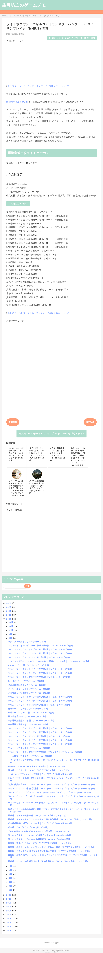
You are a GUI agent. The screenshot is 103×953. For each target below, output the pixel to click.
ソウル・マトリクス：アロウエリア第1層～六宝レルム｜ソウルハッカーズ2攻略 (45, 752)
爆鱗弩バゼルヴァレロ (17, 102)
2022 (9, 619)
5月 (10, 874)
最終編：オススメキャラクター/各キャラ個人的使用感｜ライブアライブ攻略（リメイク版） (50, 819)
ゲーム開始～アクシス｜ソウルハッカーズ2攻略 (30, 756)
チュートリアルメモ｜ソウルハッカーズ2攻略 (29, 748)
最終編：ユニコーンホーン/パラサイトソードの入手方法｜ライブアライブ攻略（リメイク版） (51, 847)
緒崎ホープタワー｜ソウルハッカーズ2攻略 (28, 708)
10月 (11, 630)
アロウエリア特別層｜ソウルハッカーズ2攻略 (29, 693)
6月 (10, 870)
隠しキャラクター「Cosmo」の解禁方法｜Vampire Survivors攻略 (39, 839)
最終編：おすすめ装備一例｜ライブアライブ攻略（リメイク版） (38, 815)
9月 (10, 634)
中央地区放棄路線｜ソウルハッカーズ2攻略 (28, 724)
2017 (9, 911)
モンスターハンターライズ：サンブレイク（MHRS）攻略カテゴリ (51, 433)
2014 (9, 922)
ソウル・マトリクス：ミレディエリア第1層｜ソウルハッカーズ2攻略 (40, 744)
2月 (10, 886)
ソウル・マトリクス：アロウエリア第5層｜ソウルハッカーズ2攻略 (39, 657)
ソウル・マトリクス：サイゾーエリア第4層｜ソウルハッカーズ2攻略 (40, 669)
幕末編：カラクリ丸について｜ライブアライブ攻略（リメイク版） (39, 770)
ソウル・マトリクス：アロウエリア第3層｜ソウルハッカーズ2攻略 (39, 705)
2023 (9, 615)
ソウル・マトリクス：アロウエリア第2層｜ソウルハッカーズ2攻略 (39, 736)
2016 (9, 914)
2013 (9, 926)
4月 (10, 878)
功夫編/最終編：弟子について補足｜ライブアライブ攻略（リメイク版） (41, 823)
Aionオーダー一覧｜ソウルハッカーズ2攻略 (28, 665)
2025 (9, 607)
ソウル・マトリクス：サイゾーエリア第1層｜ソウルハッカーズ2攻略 (40, 740)
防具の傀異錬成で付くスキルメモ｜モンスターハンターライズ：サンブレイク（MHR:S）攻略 (51, 784)
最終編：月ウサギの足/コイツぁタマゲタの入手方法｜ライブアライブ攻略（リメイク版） (49, 851)
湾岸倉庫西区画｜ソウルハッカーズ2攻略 (27, 685)
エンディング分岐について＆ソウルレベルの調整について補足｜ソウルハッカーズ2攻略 (48, 661)
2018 (9, 907)
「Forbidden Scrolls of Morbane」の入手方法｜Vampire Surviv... (39, 831)
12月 (11, 622)
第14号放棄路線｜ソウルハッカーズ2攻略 (27, 716)
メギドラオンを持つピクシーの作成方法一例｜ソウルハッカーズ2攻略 (40, 645)
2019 (9, 903)
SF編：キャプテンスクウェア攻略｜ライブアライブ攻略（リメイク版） (41, 774)
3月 (10, 882)
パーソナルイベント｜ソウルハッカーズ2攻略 (29, 689)
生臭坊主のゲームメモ (24, 5)
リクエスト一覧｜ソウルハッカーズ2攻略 (27, 641)
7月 (10, 866)
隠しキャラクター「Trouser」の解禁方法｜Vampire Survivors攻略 (39, 835)
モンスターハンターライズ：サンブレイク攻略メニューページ (38, 86)
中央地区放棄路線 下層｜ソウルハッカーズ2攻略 (31, 720)
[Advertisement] (51, 62)
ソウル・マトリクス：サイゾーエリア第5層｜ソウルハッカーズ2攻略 (40, 649)
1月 (10, 890)
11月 (11, 626)
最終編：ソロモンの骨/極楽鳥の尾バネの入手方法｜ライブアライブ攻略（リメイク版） (48, 861)
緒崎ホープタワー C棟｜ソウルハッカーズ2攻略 (31, 712)
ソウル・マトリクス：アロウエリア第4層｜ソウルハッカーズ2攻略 (39, 677)
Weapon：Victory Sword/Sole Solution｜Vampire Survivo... (37, 766)
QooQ (56, 952)
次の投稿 (12, 422)
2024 (9, 611)
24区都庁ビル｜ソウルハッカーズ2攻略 (26, 681)
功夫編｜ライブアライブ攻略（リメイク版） (28, 827)
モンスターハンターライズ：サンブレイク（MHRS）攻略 (72, 38)
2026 (9, 603)
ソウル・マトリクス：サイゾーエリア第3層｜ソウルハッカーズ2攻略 (40, 697)
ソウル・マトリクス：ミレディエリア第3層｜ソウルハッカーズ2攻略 (40, 701)
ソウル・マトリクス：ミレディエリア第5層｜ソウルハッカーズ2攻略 (40, 653)
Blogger (55, 943)
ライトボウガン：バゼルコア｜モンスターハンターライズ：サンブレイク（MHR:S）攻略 (49, 792)
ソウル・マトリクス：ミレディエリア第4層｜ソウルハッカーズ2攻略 (40, 673)
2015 (9, 918)
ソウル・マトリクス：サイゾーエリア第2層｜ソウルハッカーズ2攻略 (40, 728)
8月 (10, 638)
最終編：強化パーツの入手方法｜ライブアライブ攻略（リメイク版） (40, 843)
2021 (9, 895)
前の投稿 (90, 422)
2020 (9, 899)
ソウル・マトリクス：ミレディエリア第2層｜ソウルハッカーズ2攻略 (40, 732)
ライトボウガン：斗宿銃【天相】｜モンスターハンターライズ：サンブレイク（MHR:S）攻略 (51, 788)
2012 (9, 930)
